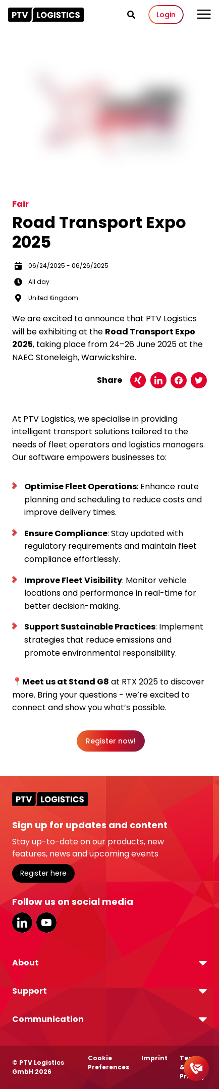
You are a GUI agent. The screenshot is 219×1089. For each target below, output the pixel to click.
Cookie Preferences (108, 1062)
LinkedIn (22, 922)
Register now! (111, 741)
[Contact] (196, 1068)
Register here (43, 873)
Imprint (154, 1058)
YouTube (46, 922)
